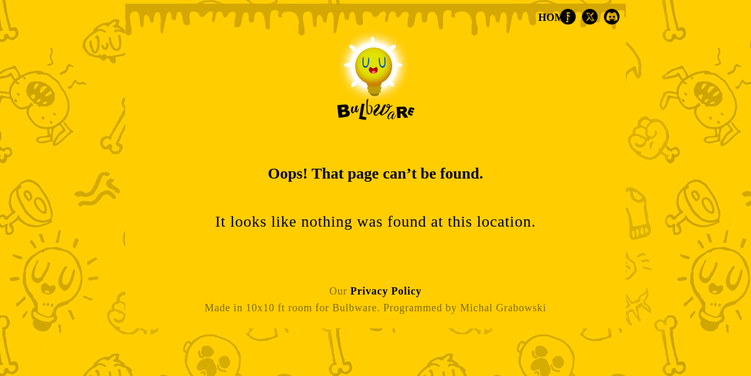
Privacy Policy (386, 291)
